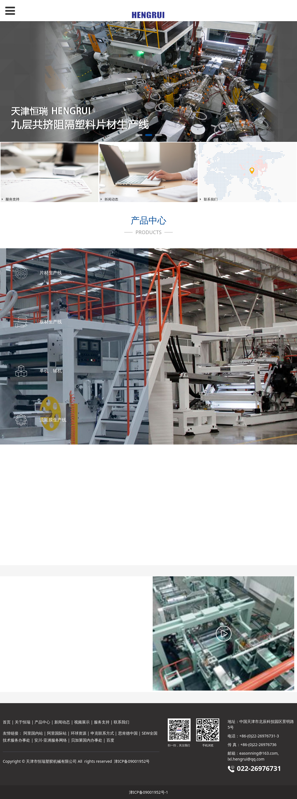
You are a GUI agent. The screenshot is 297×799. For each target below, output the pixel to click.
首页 (7, 722)
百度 (110, 740)
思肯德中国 (128, 733)
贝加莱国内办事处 (86, 740)
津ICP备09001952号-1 (148, 792)
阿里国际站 (57, 733)
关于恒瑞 (22, 722)
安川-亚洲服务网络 (50, 740)
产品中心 (42, 722)
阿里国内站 (33, 733)
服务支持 (101, 722)
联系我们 (121, 722)
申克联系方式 (102, 733)
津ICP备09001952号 (132, 761)
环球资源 (78, 733)
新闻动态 (62, 722)
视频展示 (82, 722)
